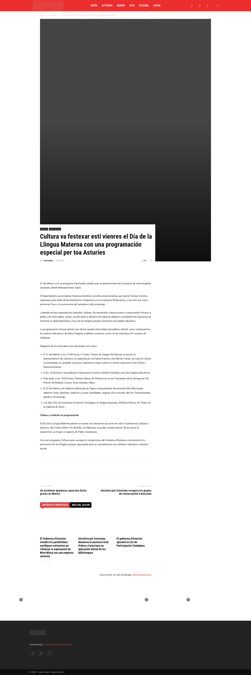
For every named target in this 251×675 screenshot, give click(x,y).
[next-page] (47, 563)
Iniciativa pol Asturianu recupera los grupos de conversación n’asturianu (126, 492)
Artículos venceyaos (55, 504)
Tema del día (55, 229)
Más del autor (80, 504)
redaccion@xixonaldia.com (58, 644)
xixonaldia (48, 260)
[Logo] (48, 5)
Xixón (94, 5)
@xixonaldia (142, 574)
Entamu (43, 15)
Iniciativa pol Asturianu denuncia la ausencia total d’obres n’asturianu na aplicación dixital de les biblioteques (93, 545)
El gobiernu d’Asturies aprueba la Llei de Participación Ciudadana (131, 542)
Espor (156, 5)
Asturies (107, 5)
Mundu (121, 5)
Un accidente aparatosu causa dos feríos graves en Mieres (63, 492)
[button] (218, 5)
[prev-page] (42, 563)
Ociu (131, 5)
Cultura (144, 5)
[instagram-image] (21, 600)
